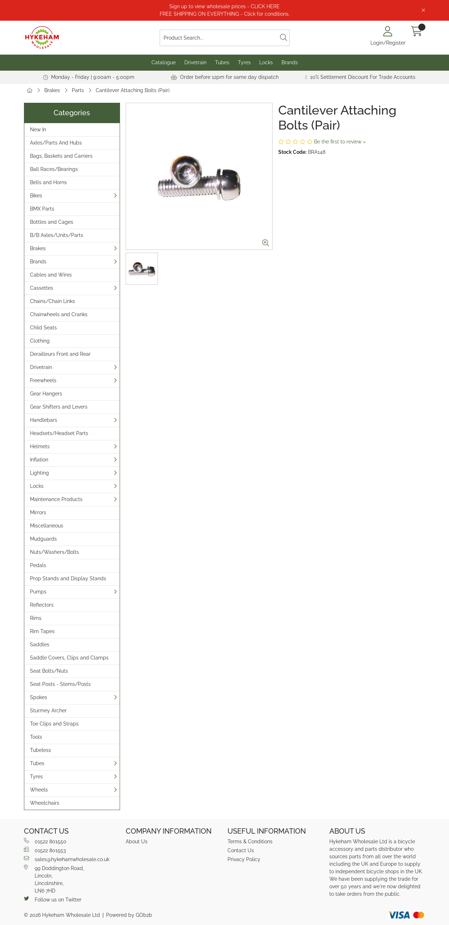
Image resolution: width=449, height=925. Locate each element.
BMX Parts (42, 209)
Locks (266, 62)
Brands (289, 62)
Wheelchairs (44, 803)
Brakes (52, 90)
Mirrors (38, 512)
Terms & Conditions (250, 841)
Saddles (39, 644)
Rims (35, 618)
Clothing (40, 341)
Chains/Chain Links (52, 301)
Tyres (244, 62)
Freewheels (43, 380)
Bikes (36, 195)
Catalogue (163, 62)
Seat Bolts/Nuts (49, 671)
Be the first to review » (340, 142)
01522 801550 (45, 841)
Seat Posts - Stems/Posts (60, 684)
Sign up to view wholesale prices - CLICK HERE (224, 6)
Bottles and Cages (51, 222)
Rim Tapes (42, 631)
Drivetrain (195, 62)
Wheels (39, 790)
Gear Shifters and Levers (59, 407)
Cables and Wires (51, 275)
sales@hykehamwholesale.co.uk (66, 859)
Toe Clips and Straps (54, 724)
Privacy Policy (244, 859)
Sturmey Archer (48, 710)
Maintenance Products (56, 499)
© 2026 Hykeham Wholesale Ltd (62, 915)
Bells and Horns (48, 182)
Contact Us (241, 850)
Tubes (222, 62)
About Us (137, 841)
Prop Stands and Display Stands (68, 578)
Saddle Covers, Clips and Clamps (69, 658)
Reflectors (42, 605)
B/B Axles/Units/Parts (56, 235)
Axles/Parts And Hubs (56, 143)
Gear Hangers (46, 393)
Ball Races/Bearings (54, 169)
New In (38, 129)
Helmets (40, 446)
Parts (78, 90)
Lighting (39, 473)
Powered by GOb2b (129, 915)
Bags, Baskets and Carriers (61, 156)
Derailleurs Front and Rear (60, 354)
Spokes (38, 697)
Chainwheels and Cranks (59, 314)
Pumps (38, 592)
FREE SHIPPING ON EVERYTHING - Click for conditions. (225, 14)
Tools (36, 737)
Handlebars (43, 420)
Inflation (39, 459)
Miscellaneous (46, 526)
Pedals (38, 565)
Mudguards (43, 539)
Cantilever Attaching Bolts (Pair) (133, 90)
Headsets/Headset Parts (59, 433)
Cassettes (41, 288)
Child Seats (43, 327)
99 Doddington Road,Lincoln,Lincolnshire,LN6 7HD (54, 879)
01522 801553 (45, 850)
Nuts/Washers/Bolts (54, 552)
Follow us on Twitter (52, 899)
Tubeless (40, 750)
